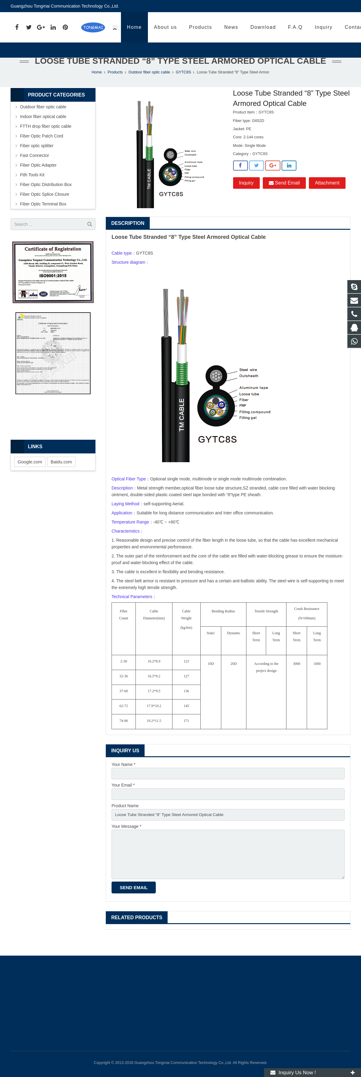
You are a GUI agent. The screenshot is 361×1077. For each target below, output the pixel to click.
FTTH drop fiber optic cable (46, 139)
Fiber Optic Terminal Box (43, 216)
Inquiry (246, 195)
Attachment (327, 195)
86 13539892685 (264, 27)
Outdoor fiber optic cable (149, 85)
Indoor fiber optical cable (43, 129)
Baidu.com (61, 474)
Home (97, 85)
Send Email (284, 195)
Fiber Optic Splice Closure (44, 207)
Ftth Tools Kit (32, 187)
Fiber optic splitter (36, 158)
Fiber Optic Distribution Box (46, 197)
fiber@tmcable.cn (325, 27)
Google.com (30, 474)
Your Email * (123, 798)
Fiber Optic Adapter (38, 177)
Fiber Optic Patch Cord (41, 148)
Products (115, 85)
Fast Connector (34, 168)
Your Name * (123, 777)
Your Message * (126, 840)
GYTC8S (183, 85)
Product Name (125, 819)
